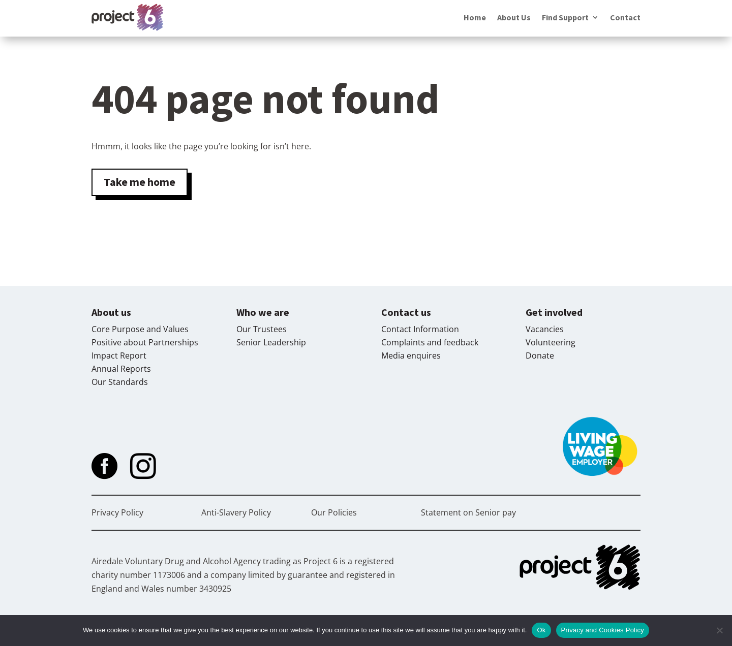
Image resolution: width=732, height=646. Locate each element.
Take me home (139, 182)
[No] (719, 630)
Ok (541, 630)
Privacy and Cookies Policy (602, 630)
